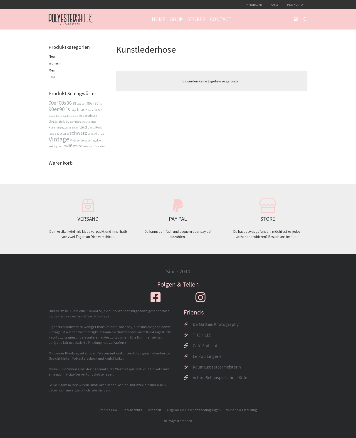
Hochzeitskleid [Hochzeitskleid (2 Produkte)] (83, 121)
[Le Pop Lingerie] (188, 356)
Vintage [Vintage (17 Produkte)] (59, 139)
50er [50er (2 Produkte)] (79, 103)
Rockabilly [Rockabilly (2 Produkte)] (54, 133)
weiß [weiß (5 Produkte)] (68, 145)
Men (52, 70)
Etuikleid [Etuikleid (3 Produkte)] (64, 122)
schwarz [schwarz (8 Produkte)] (78, 133)
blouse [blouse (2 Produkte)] (52, 115)
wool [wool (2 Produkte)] (91, 146)
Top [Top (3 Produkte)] (101, 134)
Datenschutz (132, 410)
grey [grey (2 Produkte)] (72, 121)
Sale (52, 77)
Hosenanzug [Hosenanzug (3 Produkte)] (56, 127)
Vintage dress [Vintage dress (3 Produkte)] (78, 140)
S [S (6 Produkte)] (61, 133)
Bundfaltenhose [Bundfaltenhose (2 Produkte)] (70, 115)
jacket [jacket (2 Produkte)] (75, 127)
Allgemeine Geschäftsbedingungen (194, 410)
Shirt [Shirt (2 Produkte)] (90, 133)
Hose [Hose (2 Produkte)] (93, 121)
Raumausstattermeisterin (217, 367)
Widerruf (154, 410)
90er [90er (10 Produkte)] (54, 109)
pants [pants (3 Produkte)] (91, 127)
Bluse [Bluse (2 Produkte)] (59, 115)
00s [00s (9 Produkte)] (62, 102)
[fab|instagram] (200, 297)
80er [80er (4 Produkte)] (90, 103)
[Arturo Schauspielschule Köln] (188, 377)
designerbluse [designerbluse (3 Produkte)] (88, 116)
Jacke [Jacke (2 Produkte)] (68, 127)
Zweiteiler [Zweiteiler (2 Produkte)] (99, 146)
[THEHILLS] (188, 335)
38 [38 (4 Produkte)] (74, 103)
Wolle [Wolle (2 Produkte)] (85, 146)
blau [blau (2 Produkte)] (90, 110)
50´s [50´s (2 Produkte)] (84, 103)
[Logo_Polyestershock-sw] (71, 19)
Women (55, 63)
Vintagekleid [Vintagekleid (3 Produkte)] (95, 140)
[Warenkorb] (295, 19)
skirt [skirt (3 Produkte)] (96, 134)
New (52, 56)
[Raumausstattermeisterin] (188, 367)
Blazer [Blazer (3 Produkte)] (98, 110)
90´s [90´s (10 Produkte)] (64, 109)
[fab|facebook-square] (156, 297)
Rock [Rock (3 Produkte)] (98, 127)
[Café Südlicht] (188, 345)
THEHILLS (202, 335)
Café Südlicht (205, 345)
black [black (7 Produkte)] (82, 109)
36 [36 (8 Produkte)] (69, 103)
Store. (295, 236)
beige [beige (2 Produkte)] (73, 110)
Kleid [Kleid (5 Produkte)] (82, 127)
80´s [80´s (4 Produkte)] (98, 103)
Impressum (108, 410)
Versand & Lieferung (241, 410)
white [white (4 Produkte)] (77, 146)
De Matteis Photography (216, 324)
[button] (304, 19)
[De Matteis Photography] (188, 324)
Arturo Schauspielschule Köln (220, 377)
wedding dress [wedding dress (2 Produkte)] (56, 146)
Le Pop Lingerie (207, 356)
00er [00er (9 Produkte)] (53, 102)
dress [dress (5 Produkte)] (53, 121)
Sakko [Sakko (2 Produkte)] (66, 133)
